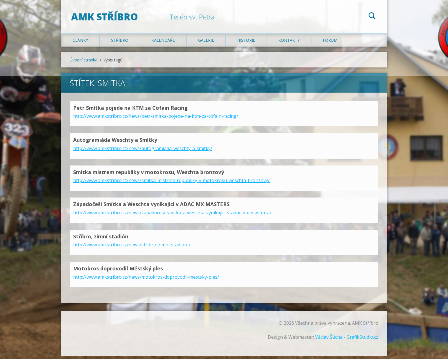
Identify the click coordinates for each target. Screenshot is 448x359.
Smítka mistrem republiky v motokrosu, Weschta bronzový (148, 175)
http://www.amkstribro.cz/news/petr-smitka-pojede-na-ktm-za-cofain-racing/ (155, 119)
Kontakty (289, 43)
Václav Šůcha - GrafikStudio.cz (346, 340)
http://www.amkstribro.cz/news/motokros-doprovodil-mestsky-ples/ (146, 280)
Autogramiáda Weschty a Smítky (115, 142)
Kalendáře (163, 43)
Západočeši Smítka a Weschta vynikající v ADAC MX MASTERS (151, 207)
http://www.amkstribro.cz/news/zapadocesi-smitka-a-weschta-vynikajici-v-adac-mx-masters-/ (172, 216)
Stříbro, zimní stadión (100, 239)
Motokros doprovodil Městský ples (118, 271)
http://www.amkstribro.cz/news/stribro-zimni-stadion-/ (132, 248)
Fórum (330, 43)
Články (80, 43)
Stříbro (119, 43)
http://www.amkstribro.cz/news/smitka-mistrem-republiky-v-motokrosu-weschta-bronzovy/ (171, 183)
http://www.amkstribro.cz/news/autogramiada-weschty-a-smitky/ (142, 151)
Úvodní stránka (83, 63)
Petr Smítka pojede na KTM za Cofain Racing (130, 110)
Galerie (206, 43)
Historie (246, 43)
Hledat (372, 16)
